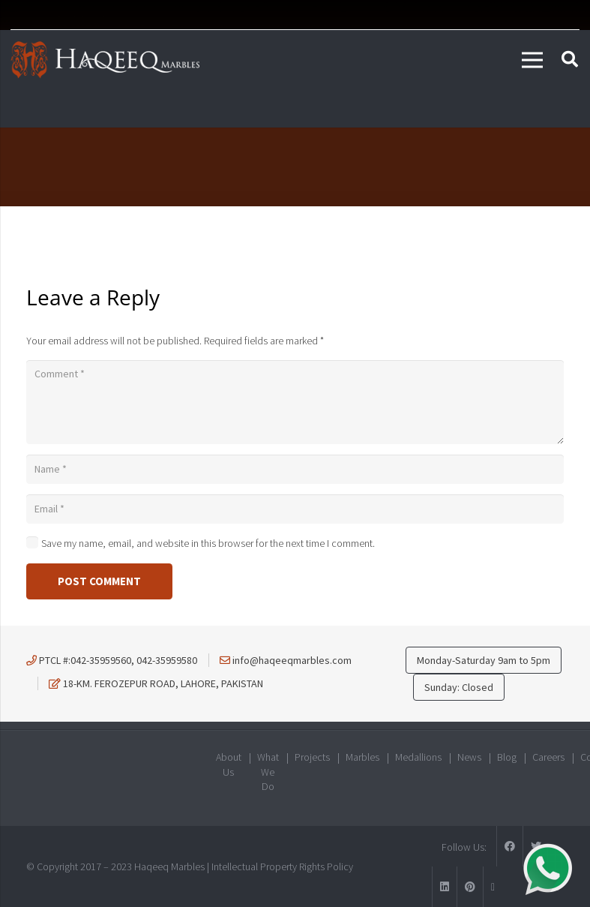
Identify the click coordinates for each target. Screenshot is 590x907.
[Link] (104, 60)
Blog (507, 757)
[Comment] (295, 402)
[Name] (295, 469)
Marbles (362, 757)
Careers (548, 757)
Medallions (418, 757)
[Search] (570, 59)
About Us (228, 764)
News (469, 757)
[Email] (295, 509)
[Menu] (532, 60)
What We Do (268, 771)
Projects (312, 757)
